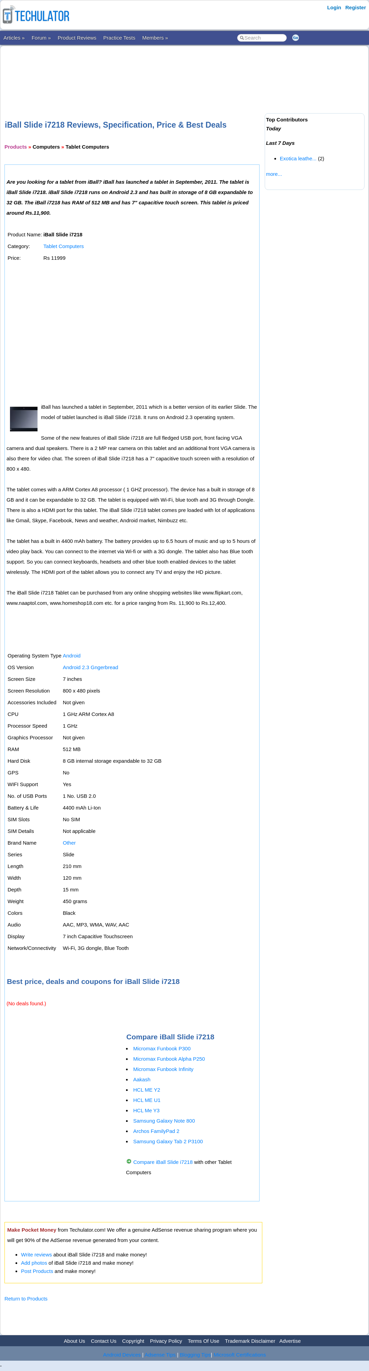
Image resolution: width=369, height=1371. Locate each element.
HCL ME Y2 (146, 1090)
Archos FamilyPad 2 (156, 1131)
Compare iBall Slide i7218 (163, 1162)
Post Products (37, 1271)
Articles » (14, 38)
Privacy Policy (166, 1341)
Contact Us (103, 1341)
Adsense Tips (160, 1355)
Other (69, 843)
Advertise (290, 1341)
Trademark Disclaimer (250, 1341)
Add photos (34, 1263)
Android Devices (122, 1355)
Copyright (133, 1341)
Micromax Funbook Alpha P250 (169, 1059)
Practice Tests (119, 38)
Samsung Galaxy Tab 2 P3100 (168, 1141)
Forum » (41, 38)
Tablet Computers (63, 246)
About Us (74, 1341)
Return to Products (26, 1299)
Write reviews (36, 1254)
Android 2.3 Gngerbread (90, 667)
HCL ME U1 (146, 1100)
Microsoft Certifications (240, 1355)
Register (355, 7)
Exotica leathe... (298, 158)
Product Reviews (77, 38)
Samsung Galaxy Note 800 (164, 1121)
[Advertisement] (133, 71)
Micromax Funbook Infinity (163, 1069)
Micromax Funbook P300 (162, 1048)
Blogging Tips (195, 1355)
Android (72, 655)
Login (334, 7)
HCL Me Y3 (146, 1110)
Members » (155, 38)
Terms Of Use (203, 1341)
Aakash (141, 1079)
